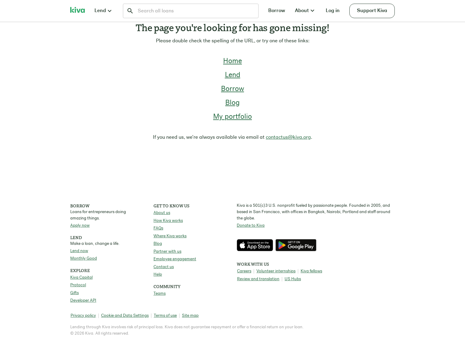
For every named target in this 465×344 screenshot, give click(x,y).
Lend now (79, 251)
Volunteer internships (275, 271)
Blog (232, 103)
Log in (333, 10)
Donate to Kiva (251, 225)
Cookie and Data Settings (125, 315)
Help (157, 274)
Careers (244, 271)
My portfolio (232, 117)
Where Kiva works (169, 236)
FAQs (158, 228)
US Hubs (293, 279)
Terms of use (165, 315)
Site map (190, 315)
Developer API (83, 300)
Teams (159, 293)
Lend (232, 75)
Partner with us (167, 251)
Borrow (276, 10)
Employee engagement (174, 259)
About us (161, 213)
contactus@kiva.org (288, 137)
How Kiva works (168, 221)
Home (232, 61)
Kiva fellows (311, 271)
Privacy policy (83, 315)
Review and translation (258, 279)
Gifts (74, 293)
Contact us (163, 267)
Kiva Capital (81, 277)
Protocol (78, 285)
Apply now (80, 225)
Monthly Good (83, 258)
